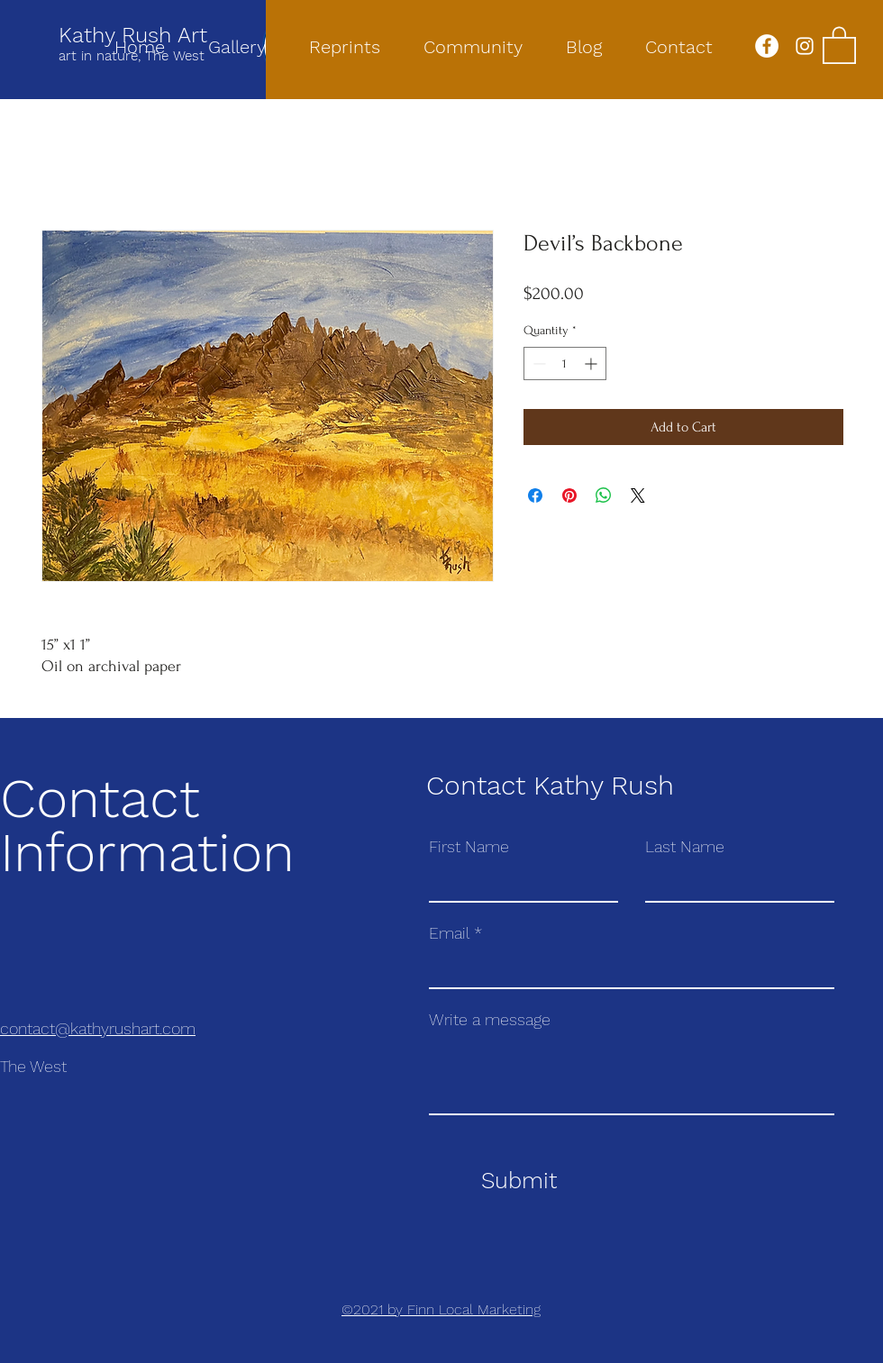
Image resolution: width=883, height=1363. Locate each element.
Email (449, 933)
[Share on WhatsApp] (603, 495)
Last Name (684, 847)
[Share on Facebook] (535, 495)
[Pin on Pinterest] (569, 495)
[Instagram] (804, 46)
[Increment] (592, 363)
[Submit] (518, 1181)
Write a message (490, 1020)
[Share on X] (638, 495)
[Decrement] (537, 363)
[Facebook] (766, 46)
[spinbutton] (565, 363)
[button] (839, 44)
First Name (469, 847)
